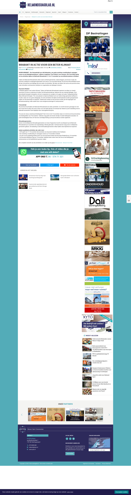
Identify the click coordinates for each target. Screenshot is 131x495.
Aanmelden (70, 453)
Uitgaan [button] (64, 12)
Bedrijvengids (34, 12)
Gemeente (41, 12)
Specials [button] (54, 12)
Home (21, 17)
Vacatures (70, 12)
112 (23, 12)
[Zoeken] (111, 12)
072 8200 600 (32, 445)
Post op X (49, 165)
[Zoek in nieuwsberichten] (101, 12)
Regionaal (48, 12)
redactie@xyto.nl (33, 447)
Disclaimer (98, 463)
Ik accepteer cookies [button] (121, 492)
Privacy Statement (106, 463)
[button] (20, 415)
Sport (59, 12)
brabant (59, 67)
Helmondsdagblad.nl (41, 4)
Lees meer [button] (70, 492)
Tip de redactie (69, 165)
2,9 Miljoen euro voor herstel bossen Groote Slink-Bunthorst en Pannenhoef (101, 383)
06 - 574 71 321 (55, 156)
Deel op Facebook (29, 165)
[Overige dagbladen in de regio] (99, 441)
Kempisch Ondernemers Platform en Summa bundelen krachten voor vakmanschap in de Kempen (101, 369)
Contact (76, 12)
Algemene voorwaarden (88, 463)
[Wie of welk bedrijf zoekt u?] (99, 25)
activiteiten (54, 67)
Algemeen (27, 12)
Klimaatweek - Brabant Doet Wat (63, 142)
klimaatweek (22, 69)
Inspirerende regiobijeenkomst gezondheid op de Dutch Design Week (38, 186)
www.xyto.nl (32, 449)
